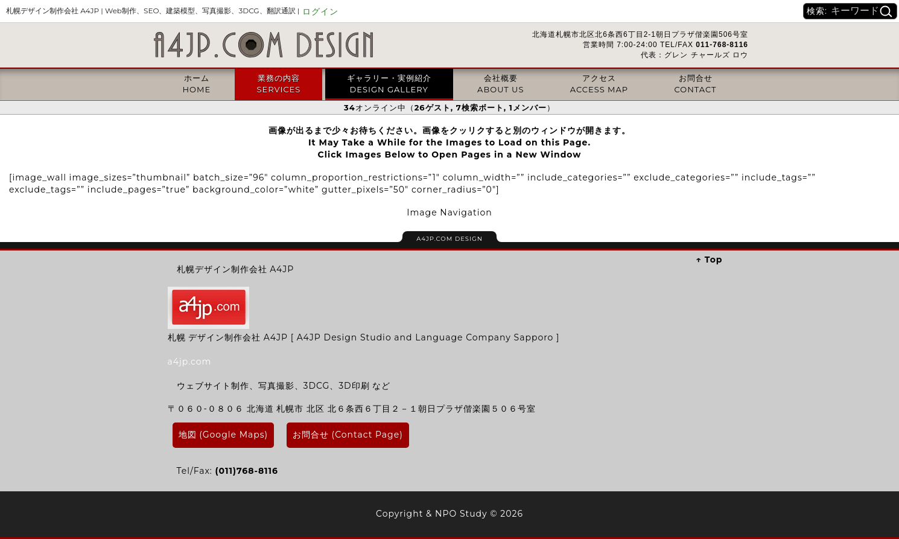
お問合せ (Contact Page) (348, 434)
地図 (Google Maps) (223, 434)
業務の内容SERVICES (278, 83)
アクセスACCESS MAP (599, 83)
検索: (817, 10)
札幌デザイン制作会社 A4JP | (152, 10)
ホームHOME (196, 83)
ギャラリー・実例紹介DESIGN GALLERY (389, 83)
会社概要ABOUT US (500, 83)
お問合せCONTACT (696, 83)
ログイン (320, 11)
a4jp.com (190, 361)
